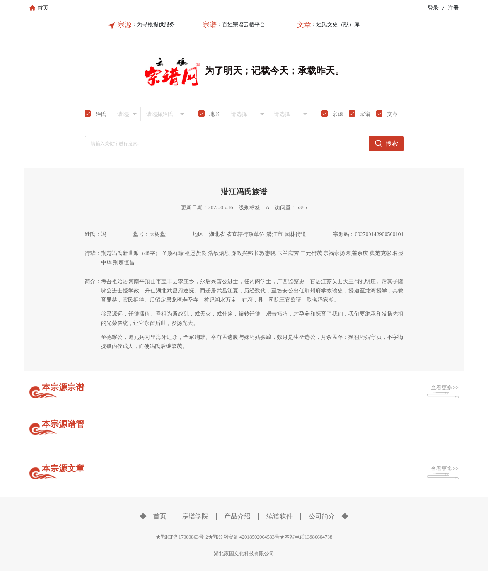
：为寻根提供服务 (153, 24)
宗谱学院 (195, 516)
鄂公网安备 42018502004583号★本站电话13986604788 (273, 537)
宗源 (124, 24)
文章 (304, 24)
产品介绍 (237, 516)
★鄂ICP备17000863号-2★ (184, 537)
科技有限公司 (259, 553)
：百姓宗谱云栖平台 (241, 24)
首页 (159, 516)
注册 (453, 8)
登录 (433, 8)
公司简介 (322, 516)
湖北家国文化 (229, 553)
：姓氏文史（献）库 (335, 24)
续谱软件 (279, 516)
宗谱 (210, 24)
